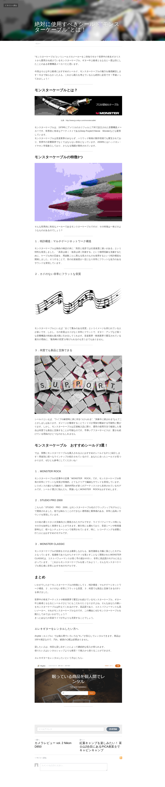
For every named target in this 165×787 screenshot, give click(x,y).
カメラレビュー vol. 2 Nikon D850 (57, 745)
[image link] (82, 683)
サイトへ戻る (11, 5)
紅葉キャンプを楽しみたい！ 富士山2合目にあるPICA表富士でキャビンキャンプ (106, 748)
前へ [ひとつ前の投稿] (37, 742)
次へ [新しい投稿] (86, 742)
